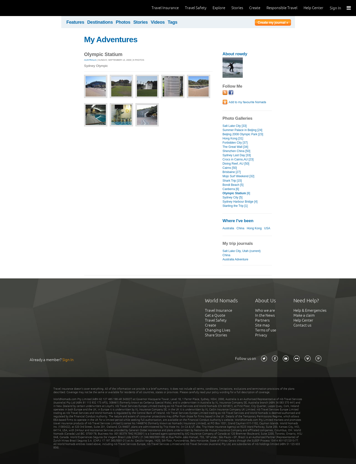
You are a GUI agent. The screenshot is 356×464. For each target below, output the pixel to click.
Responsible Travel (282, 8)
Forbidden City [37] (235, 142)
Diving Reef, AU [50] (235, 163)
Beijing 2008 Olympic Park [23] (242, 134)
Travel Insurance (165, 8)
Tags (172, 22)
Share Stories (216, 335)
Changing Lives (217, 330)
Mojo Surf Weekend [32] (238, 176)
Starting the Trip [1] (235, 206)
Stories (237, 8)
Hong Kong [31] (232, 138)
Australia (90, 60)
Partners (262, 320)
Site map (262, 325)
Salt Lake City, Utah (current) (241, 251)
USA (267, 228)
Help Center (313, 8)
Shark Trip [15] (232, 180)
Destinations (100, 22)
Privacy (261, 335)
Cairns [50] (229, 168)
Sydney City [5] (232, 197)
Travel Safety (195, 8)
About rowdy (234, 54)
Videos (158, 22)
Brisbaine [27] (231, 172)
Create (254, 8)
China (240, 228)
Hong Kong (254, 228)
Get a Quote (215, 315)
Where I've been (237, 220)
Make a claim (304, 315)
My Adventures (110, 39)
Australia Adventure (235, 259)
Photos (123, 22)
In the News (265, 315)
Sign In (335, 8)
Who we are (265, 310)
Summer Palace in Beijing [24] (242, 130)
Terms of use (265, 330)
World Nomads (26, 8)
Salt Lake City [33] (234, 126)
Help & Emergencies (309, 310)
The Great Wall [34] (235, 147)
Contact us (302, 325)
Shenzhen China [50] (236, 151)
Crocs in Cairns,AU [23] (238, 159)
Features (75, 22)
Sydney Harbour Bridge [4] (240, 201)
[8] (236, 193)
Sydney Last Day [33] (236, 155)
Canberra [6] (230, 189)
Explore (219, 8)
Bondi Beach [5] (233, 185)
